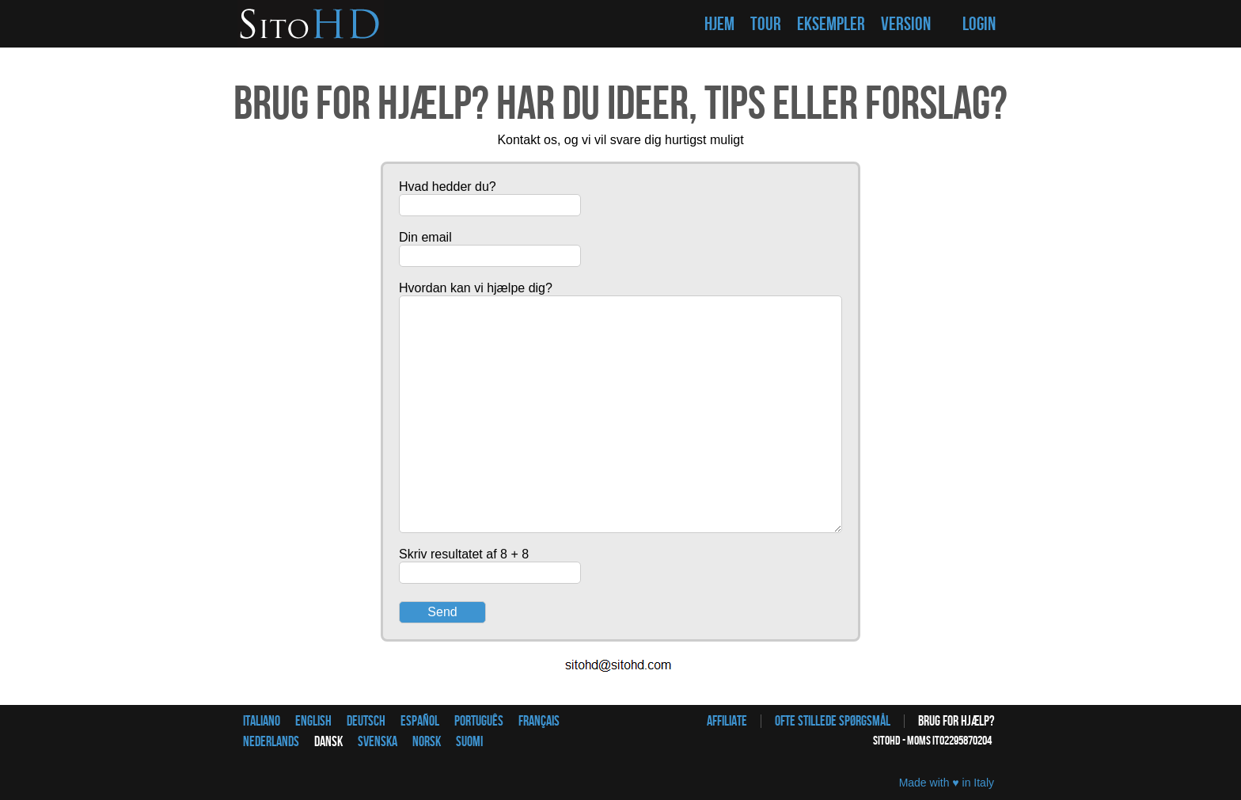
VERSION (906, 24)
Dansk (328, 741)
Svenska (377, 741)
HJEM (719, 24)
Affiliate (727, 721)
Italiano (261, 721)
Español (419, 721)
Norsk (426, 741)
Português (478, 721)
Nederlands (271, 741)
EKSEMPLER (831, 24)
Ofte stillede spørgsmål (832, 721)
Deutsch (366, 721)
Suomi (469, 741)
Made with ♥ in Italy (946, 782)
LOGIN (979, 24)
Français (539, 721)
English (313, 721)
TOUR (765, 24)
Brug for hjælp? (956, 721)
